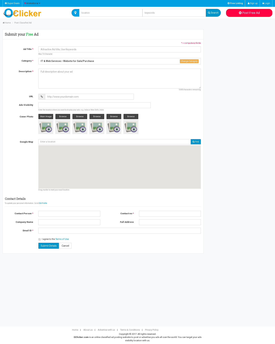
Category (27, 60)
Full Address (127, 222)
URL (31, 96)
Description (26, 71)
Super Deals (12, 3)
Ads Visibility (26, 105)
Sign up (253, 3)
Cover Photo (26, 116)
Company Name (24, 222)
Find (195, 142)
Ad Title (28, 49)
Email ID (28, 230)
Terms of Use (62, 239)
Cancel (65, 245)
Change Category (189, 61)
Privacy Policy (151, 330)
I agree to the (53, 239)
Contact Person (24, 213)
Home (7, 23)
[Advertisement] (240, 54)
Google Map (26, 142)
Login (266, 3)
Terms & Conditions (130, 330)
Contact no (127, 213)
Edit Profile (43, 203)
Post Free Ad (249, 13)
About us (88, 330)
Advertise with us (106, 330)
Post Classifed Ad (23, 23)
